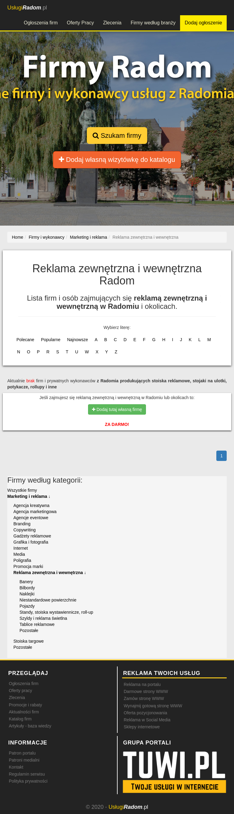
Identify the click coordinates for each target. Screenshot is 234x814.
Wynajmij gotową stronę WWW (153, 705)
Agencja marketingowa (35, 511)
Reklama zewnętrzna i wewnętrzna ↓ (49, 572)
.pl (27, 8)
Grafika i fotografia (30, 542)
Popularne (50, 339)
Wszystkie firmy (22, 490)
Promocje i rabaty (25, 704)
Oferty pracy (20, 690)
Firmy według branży (153, 22)
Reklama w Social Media (147, 719)
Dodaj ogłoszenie (203, 22)
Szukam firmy (117, 135)
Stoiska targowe (28, 641)
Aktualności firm (24, 711)
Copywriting (24, 529)
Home (17, 237)
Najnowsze (77, 339)
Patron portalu (22, 753)
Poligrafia (22, 560)
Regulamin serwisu (27, 774)
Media (19, 554)
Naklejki (27, 593)
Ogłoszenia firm (41, 22)
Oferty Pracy (80, 22)
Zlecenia (112, 22)
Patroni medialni (24, 760)
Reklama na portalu (142, 684)
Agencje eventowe (30, 517)
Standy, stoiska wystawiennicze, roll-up (56, 612)
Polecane (25, 339)
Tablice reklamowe (37, 624)
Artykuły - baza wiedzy (30, 725)
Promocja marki (28, 566)
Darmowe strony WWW (146, 691)
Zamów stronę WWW (144, 698)
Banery (26, 581)
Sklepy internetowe (142, 726)
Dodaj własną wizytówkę (117, 159)
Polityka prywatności (28, 781)
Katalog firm (20, 718)
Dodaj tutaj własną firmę (117, 409)
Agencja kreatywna (31, 505)
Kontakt (16, 767)
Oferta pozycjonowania (145, 712)
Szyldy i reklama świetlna (43, 618)
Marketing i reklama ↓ (29, 496)
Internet (20, 548)
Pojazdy (27, 606)
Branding (21, 523)
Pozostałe (29, 630)
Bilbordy (27, 587)
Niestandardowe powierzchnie (48, 600)
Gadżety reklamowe (32, 536)
